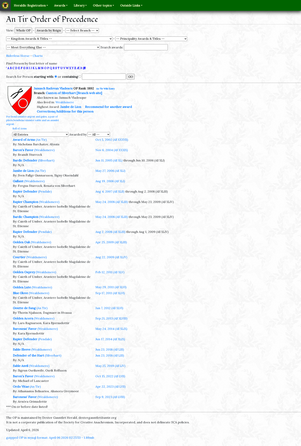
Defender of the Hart (28, 355)
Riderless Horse (18, 56)
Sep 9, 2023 (110, 397)
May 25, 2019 (110, 366)
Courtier (19, 257)
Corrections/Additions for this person (65, 111)
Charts (38, 56)
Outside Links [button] (130, 5)
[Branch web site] (89, 93)
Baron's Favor (23, 150)
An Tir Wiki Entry (105, 88)
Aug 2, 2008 (110, 232)
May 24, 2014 (111, 329)
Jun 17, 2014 (110, 339)
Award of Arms (24, 139)
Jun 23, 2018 (109, 349)
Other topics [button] (102, 5)
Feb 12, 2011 (109, 272)
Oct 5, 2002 (111, 139)
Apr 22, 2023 (110, 386)
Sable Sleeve (22, 349)
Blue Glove (20, 293)
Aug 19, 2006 (110, 181)
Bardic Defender (25, 160)
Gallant (18, 181)
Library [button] (79, 5)
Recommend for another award (108, 107)
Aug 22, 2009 (111, 257)
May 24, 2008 (111, 202)
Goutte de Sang (24, 308)
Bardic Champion (25, 217)
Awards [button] (59, 5)
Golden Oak (21, 242)
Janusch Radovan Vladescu (53, 88)
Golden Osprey (24, 272)
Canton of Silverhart (61, 93)
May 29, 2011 (111, 287)
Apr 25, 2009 (111, 242)
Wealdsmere (64, 102)
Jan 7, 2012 (109, 308)
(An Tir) (41, 139)
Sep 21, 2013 (111, 318)
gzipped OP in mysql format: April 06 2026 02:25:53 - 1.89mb (50, 437)
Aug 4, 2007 (109, 191)
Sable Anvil (20, 366)
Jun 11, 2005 (108, 160)
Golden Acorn (23, 318)
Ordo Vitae (21, 386)
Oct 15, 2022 (110, 376)
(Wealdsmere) (44, 150)
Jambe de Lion (70, 107)
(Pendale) (45, 191)
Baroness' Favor (25, 329)
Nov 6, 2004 (111, 150)
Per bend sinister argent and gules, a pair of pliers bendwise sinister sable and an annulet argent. (32, 120)
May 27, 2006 (110, 171)
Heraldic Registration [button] (30, 5)
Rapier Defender (25, 191)
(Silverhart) (46, 160)
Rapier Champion (25, 202)
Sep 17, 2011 (110, 293)
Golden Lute (22, 287)
